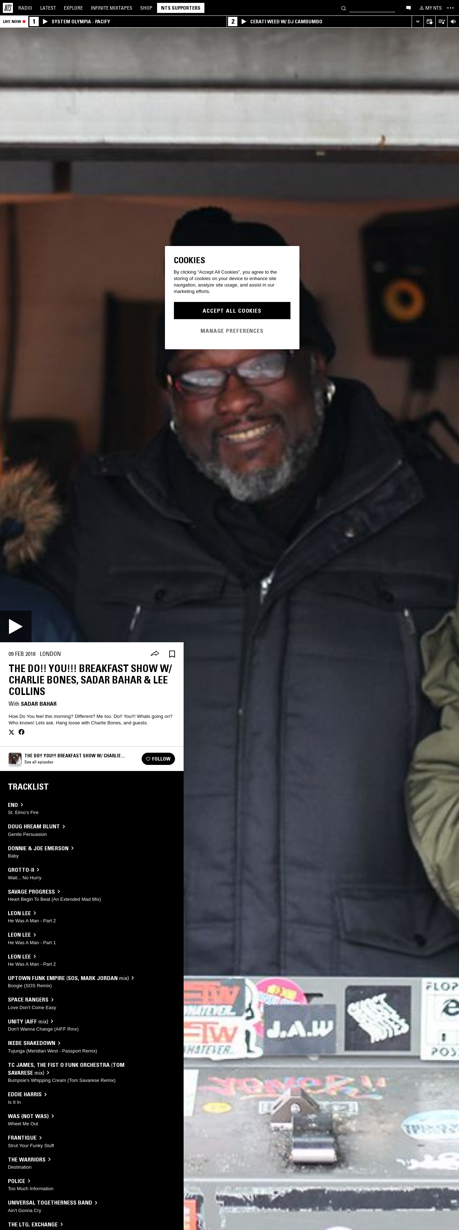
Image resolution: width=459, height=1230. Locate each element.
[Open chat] (408, 7)
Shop (146, 8)
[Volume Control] (453, 22)
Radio (25, 8)
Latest (48, 8)
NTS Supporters (180, 8)
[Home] (8, 8)
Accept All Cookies (232, 310)
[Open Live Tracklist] (441, 22)
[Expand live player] (417, 22)
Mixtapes (111, 8)
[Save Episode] (172, 654)
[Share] (155, 654)
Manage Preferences (232, 330)
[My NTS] (430, 8)
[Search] (343, 7)
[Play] (16, 626)
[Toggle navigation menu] (450, 8)
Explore (73, 8)
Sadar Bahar (39, 703)
